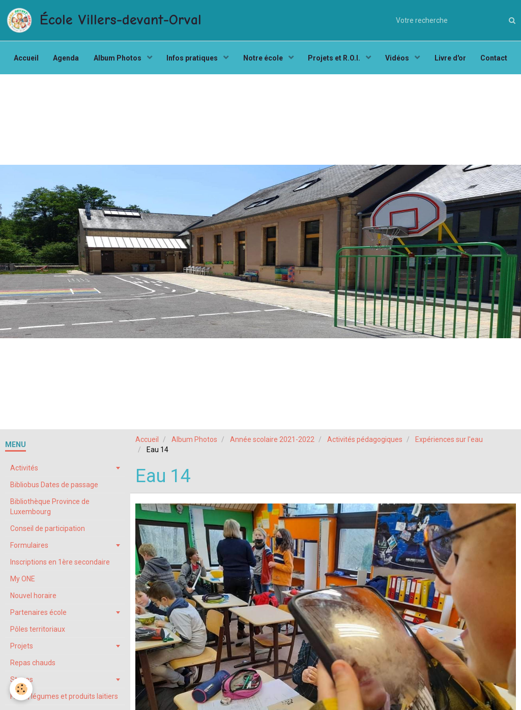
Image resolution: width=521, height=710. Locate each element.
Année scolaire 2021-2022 (272, 442)
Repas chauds (32, 665)
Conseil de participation (47, 531)
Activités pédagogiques (364, 442)
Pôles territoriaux (37, 632)
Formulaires (29, 548)
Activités (24, 470)
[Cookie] (21, 688)
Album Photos (116, 59)
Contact (497, 59)
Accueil (23, 59)
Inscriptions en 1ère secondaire (60, 564)
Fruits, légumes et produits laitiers (64, 699)
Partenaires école (38, 615)
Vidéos (400, 59)
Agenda (64, 59)
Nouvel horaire (33, 598)
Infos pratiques (192, 59)
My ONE (22, 581)
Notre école (263, 59)
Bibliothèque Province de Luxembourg (50, 509)
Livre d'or (453, 59)
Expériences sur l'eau (449, 442)
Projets (21, 648)
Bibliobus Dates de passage (54, 487)
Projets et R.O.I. (336, 59)
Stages (21, 682)
